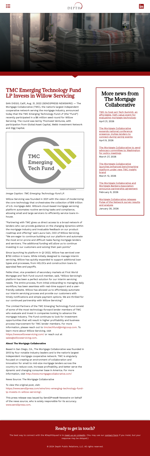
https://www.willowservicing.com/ (25, 334)
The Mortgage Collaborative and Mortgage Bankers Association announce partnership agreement (118, 186)
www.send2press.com (18, 404)
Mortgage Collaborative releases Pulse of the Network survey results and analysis (119, 202)
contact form (111, 435)
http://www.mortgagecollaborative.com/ (49, 373)
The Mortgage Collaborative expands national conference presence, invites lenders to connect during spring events (116, 132)
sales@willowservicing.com (21, 337)
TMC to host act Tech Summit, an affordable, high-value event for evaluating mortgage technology (118, 115)
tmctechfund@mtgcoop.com (60, 327)
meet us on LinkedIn (75, 435)
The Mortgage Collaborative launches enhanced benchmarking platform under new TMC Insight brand (118, 168)
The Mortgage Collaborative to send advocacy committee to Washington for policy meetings (119, 150)
